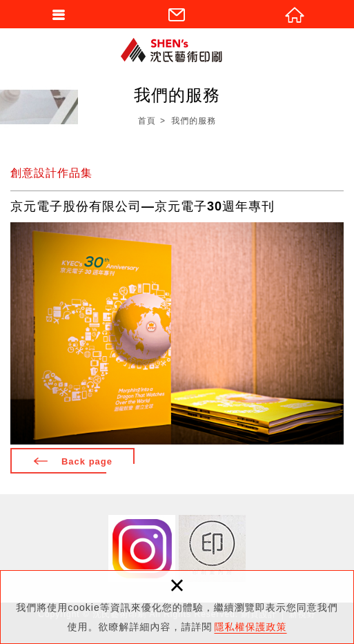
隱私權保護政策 (251, 626)
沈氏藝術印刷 (177, 50)
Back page (86, 461)
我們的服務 (193, 121)
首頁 (147, 121)
